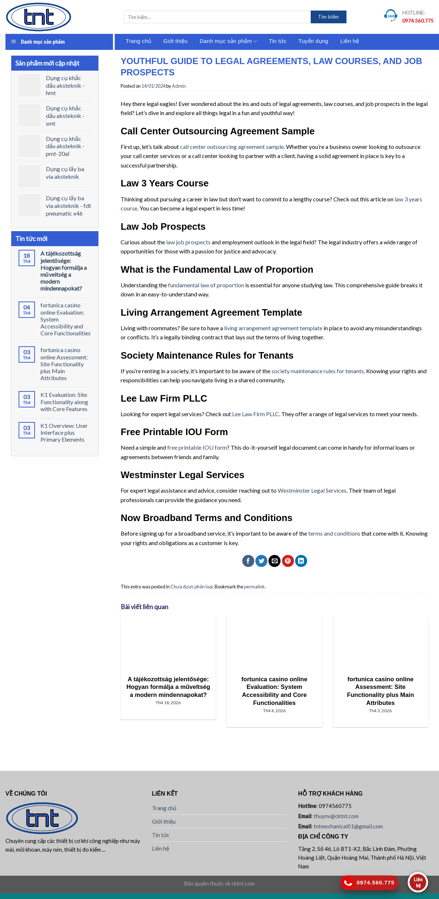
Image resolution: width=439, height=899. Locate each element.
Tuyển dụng (313, 41)
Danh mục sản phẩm (228, 41)
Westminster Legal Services (312, 490)
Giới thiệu (175, 41)
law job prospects (188, 241)
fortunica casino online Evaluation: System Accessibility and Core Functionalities (65, 318)
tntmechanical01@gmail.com (348, 826)
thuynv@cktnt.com (336, 816)
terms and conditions (334, 533)
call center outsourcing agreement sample (232, 146)
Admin (179, 86)
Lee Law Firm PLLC (255, 413)
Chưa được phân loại (191, 587)
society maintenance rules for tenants (317, 370)
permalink (254, 587)
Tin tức (277, 41)
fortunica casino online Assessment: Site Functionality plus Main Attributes (64, 363)
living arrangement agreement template (273, 327)
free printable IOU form (197, 447)
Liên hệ (349, 41)
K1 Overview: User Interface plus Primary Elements (64, 432)
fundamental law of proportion (206, 284)
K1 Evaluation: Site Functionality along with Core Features (64, 401)
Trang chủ (138, 41)
